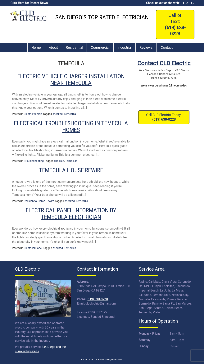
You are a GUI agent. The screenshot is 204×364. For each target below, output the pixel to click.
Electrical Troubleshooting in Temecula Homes (71, 126)
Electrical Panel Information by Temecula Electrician (71, 214)
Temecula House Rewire (71, 170)
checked (57, 113)
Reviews (146, 47)
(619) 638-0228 (97, 299)
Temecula (70, 113)
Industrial (124, 47)
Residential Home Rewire (39, 201)
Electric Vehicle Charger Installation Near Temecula (71, 79)
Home (36, 47)
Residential (74, 47)
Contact (167, 47)
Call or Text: (175, 24)
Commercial (100, 47)
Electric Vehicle (33, 113)
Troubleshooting (34, 160)
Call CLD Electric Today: (164, 117)
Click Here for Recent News (29, 3)
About (53, 47)
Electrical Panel (33, 248)
